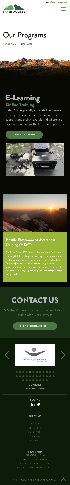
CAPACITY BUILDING (35, 455)
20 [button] (40, 376)
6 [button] (33, 372)
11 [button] (50, 372)
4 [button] (27, 372)
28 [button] (33, 380)
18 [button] (33, 376)
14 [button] (20, 376)
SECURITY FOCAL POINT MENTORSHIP (35, 467)
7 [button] (37, 372)
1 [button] (17, 372)
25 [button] (23, 380)
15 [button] (23, 376)
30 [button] (40, 380)
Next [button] (62, 355)
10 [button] (47, 372)
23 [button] (50, 376)
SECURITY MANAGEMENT (35, 459)
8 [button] (40, 372)
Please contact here (35, 326)
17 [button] (30, 376)
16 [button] (27, 376)
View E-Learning (24, 134)
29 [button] (37, 380)
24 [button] (54, 376)
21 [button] (43, 376)
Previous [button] (8, 355)
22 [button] (47, 376)
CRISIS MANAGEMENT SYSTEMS (35, 463)
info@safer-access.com (57, 2)
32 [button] (47, 380)
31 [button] (43, 380)
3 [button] (23, 372)
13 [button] (17, 376)
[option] (35, 355)
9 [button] (43, 372)
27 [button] (30, 380)
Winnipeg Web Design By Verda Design (35, 480)
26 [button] (27, 380)
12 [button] (54, 372)
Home (6, 44)
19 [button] (37, 376)
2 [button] (20, 372)
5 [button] (30, 372)
